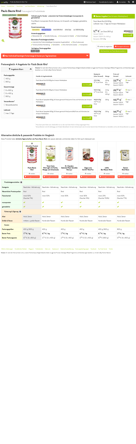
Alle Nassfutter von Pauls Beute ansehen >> (113, 51)
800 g (8, 82)
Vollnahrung (40, 6)
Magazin (31, 249)
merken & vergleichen (104, 46)
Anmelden (121, 2)
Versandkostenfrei (12, 105)
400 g (8, 79)
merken (32, 173)
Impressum (55, 249)
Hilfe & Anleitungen (7, 249)
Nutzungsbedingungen (82, 249)
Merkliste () (90, 2)
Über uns (47, 249)
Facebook (93, 249)
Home (3, 6)
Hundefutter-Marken (21, 249)
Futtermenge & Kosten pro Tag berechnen (29, 56)
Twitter (111, 249)
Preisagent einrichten (32, 177)
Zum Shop (128, 35)
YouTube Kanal (102, 249)
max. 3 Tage (10, 113)
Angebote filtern (16, 69)
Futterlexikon (39, 249)
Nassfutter (20, 6)
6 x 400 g (9, 93)
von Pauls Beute (30, 6)
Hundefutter (10, 6)
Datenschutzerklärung (67, 249)
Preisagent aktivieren (122, 46)
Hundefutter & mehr (106, 2)
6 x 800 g (9, 90)
